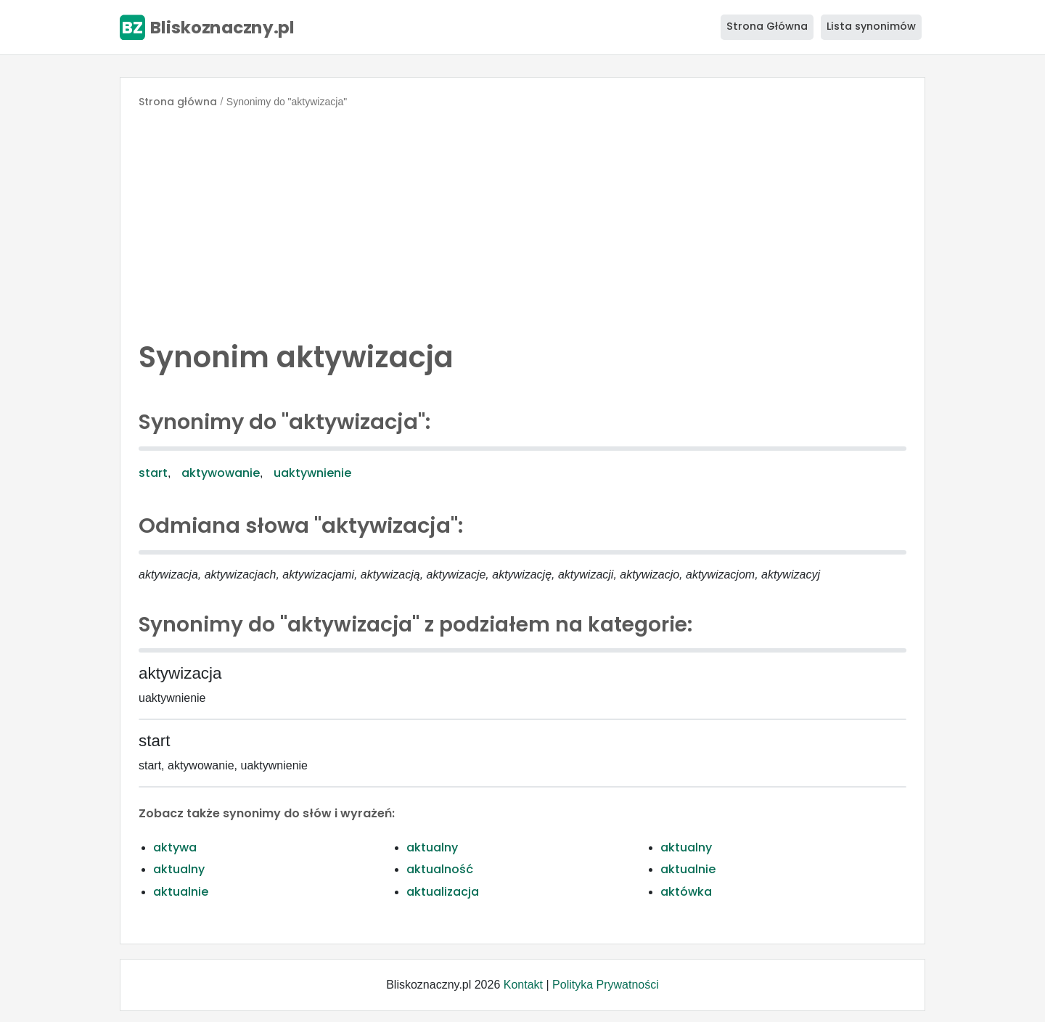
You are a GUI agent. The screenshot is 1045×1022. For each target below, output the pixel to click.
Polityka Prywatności (605, 984)
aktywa (175, 847)
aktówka (686, 891)
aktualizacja (442, 891)
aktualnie (688, 869)
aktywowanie (220, 473)
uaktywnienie (312, 473)
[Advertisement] (522, 220)
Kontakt (523, 984)
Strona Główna (767, 26)
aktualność (439, 869)
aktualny (432, 847)
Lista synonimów (871, 26)
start (153, 473)
